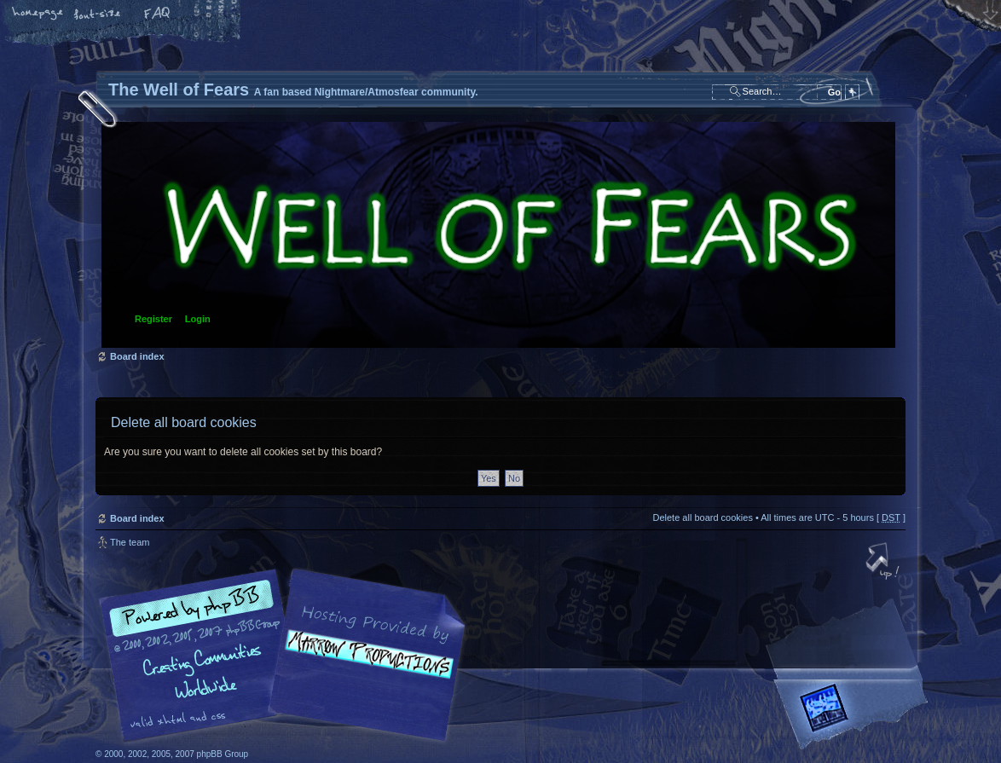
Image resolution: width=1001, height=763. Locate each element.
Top (884, 562)
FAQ (158, 14)
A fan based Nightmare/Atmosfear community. (364, 667)
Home (38, 14)
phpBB (287, 655)
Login (198, 319)
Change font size (98, 14)
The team (129, 542)
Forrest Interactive (854, 714)
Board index (498, 235)
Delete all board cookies (702, 517)
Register (153, 319)
